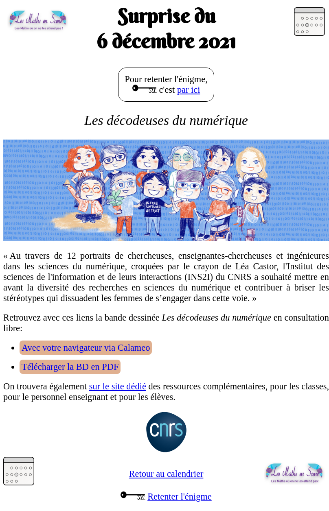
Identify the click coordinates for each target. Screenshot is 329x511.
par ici (188, 90)
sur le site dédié (117, 386)
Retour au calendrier (166, 474)
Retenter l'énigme (179, 496)
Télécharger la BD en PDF (70, 367)
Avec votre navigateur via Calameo (86, 348)
